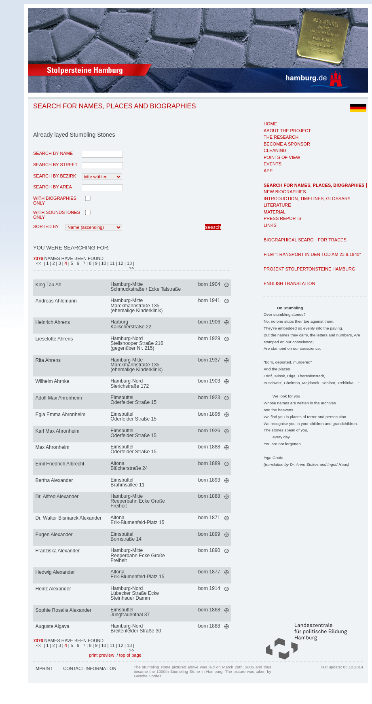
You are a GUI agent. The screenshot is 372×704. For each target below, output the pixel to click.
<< (39, 263)
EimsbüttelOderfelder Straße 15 (133, 400)
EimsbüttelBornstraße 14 (126, 536)
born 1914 (209, 588)
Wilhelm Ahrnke (53, 381)
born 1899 (209, 534)
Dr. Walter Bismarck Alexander (69, 518)
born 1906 (209, 322)
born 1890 (209, 550)
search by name (53, 153)
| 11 (111, 263)
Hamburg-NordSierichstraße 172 (129, 383)
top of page (130, 655)
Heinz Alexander (53, 589)
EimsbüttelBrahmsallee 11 (127, 482)
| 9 (96, 263)
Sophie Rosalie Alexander (64, 610)
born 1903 (209, 381)
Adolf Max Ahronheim (59, 398)
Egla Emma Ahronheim (61, 414)
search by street (55, 164)
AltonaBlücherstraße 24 (129, 466)
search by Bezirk (54, 175)
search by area (52, 186)
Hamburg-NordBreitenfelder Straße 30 (135, 628)
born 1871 (209, 517)
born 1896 (209, 414)
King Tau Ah (48, 285)
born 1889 (209, 463)
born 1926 (209, 430)
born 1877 (209, 572)
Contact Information (89, 668)
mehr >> (226, 285)
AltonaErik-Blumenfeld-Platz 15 (137, 520)
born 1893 (209, 480)
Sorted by (46, 226)
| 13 (129, 263)
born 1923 (209, 397)
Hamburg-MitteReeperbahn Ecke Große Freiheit (137, 501)
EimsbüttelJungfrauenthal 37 (130, 612)
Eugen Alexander (54, 534)
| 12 (120, 263)
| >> (131, 266)
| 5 (70, 263)
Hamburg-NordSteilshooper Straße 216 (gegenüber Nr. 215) (136, 343)
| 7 (83, 263)
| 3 (59, 263)
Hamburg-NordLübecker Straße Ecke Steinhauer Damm (134, 593)
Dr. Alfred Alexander (57, 496)
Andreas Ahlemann (56, 301)
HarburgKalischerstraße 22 (130, 324)
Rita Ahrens (48, 360)
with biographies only (54, 200)
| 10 (103, 263)
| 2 (53, 263)
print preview (101, 655)
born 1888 (209, 447)
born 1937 (209, 360)
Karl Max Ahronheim (58, 431)
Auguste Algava (53, 626)
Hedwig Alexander (55, 572)
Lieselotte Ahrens (54, 339)
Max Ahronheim (53, 447)
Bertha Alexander (54, 480)
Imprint (43, 668)
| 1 (46, 263)
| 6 (77, 263)
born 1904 (209, 284)
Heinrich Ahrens (53, 322)
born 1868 (209, 610)
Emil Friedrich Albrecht (60, 464)
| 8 (90, 263)
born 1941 (209, 300)
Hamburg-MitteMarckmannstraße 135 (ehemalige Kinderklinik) (136, 305)
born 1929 (209, 338)
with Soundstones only (56, 215)
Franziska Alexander (58, 551)
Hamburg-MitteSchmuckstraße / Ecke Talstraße (145, 286)
